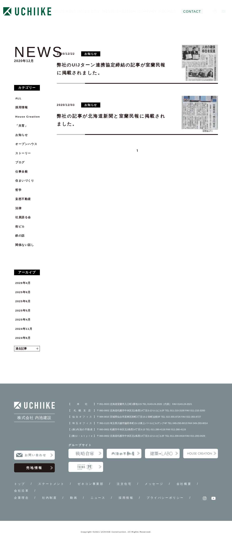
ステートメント (51, 483)
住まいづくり (24, 180)
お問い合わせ (39, 455)
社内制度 (49, 497)
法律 (18, 208)
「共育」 (21, 125)
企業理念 (21, 497)
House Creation (27, 116)
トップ (19, 483)
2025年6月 (23, 301)
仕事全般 (21, 171)
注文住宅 (124, 483)
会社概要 (184, 483)
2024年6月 (23, 337)
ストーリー (23, 153)
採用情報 (21, 107)
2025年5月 (23, 310)
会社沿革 (21, 490)
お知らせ (21, 135)
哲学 (18, 189)
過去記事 (27, 348)
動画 (74, 497)
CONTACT (192, 11)
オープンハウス (26, 144)
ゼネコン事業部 (91, 483)
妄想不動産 (23, 199)
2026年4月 (23, 282)
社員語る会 (23, 217)
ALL (18, 98)
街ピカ (20, 226)
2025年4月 (23, 319)
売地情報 (39, 468)
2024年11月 (24, 328)
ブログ (20, 162)
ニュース (98, 497)
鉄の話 (20, 235)
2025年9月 (23, 292)
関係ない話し (24, 244)
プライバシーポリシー (165, 497)
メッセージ (154, 483)
